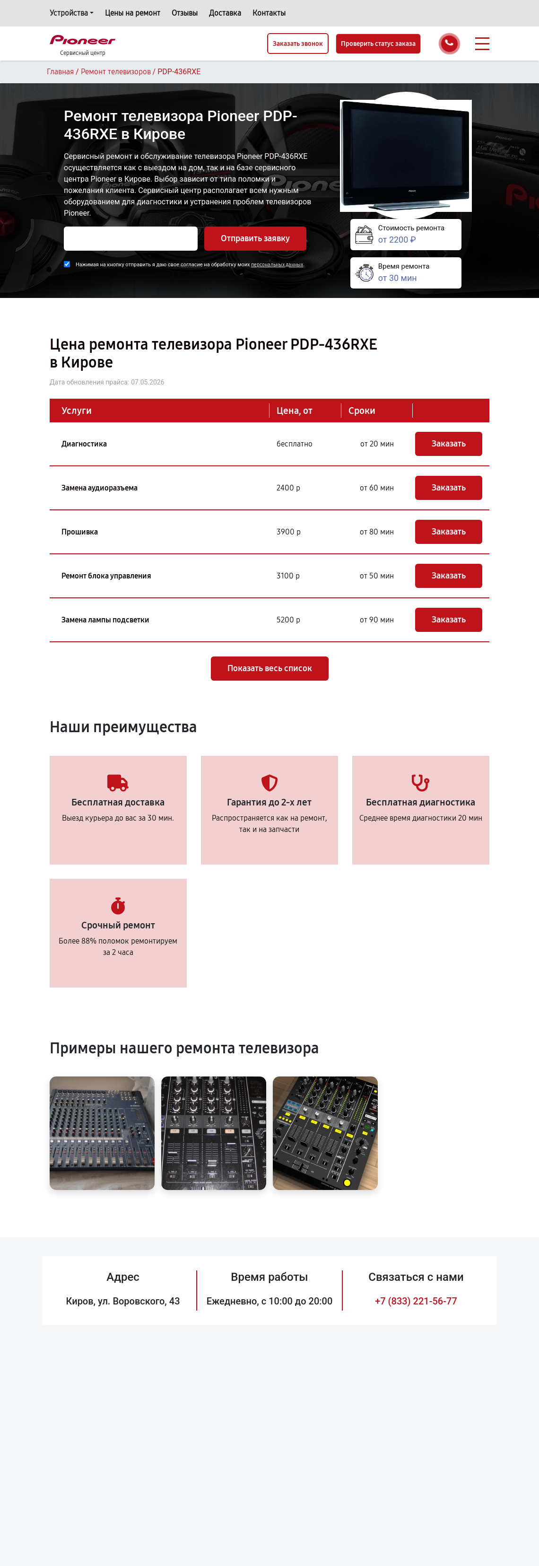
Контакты (269, 13)
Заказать (449, 443)
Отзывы (185, 13)
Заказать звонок (298, 44)
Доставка (225, 13)
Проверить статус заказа (378, 44)
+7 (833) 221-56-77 (416, 1301)
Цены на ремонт (132, 13)
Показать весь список (269, 668)
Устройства (69, 13)
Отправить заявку (255, 238)
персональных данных (277, 265)
